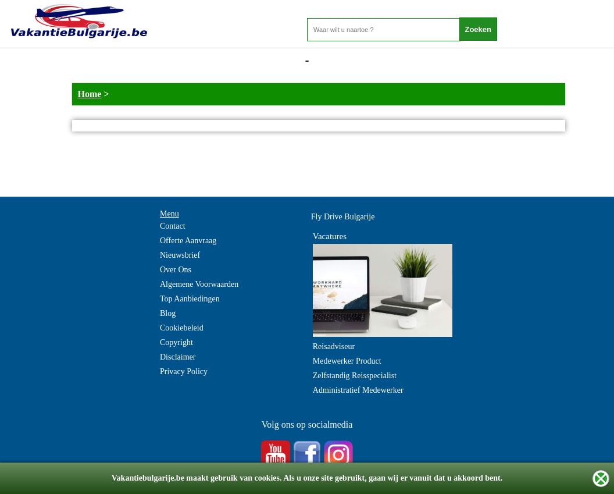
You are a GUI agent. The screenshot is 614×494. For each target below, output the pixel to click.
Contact (172, 226)
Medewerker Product (347, 361)
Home (90, 94)
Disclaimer (177, 357)
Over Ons (175, 269)
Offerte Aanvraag (188, 240)
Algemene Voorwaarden (199, 284)
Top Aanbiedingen (190, 298)
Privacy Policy (184, 371)
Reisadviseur (334, 346)
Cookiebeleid (182, 328)
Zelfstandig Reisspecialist (355, 375)
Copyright (176, 342)
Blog (168, 313)
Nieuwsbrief (180, 255)
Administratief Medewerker (358, 390)
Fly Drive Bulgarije (343, 216)
